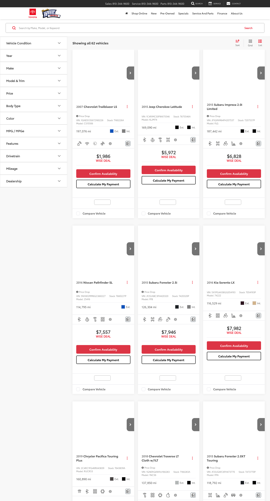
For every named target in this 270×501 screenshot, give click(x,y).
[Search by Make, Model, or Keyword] (129, 27)
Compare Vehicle (94, 213)
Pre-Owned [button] (167, 13)
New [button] (154, 13)
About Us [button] (237, 13)
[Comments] (127, 143)
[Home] (127, 13)
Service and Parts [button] (203, 13)
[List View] (260, 43)
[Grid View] (249, 43)
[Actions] (127, 106)
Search (248, 27)
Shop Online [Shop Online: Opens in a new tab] (139, 13)
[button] (130, 73)
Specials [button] (183, 13)
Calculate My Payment (103, 184)
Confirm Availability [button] (103, 173)
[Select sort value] (239, 43)
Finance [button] (222, 13)
